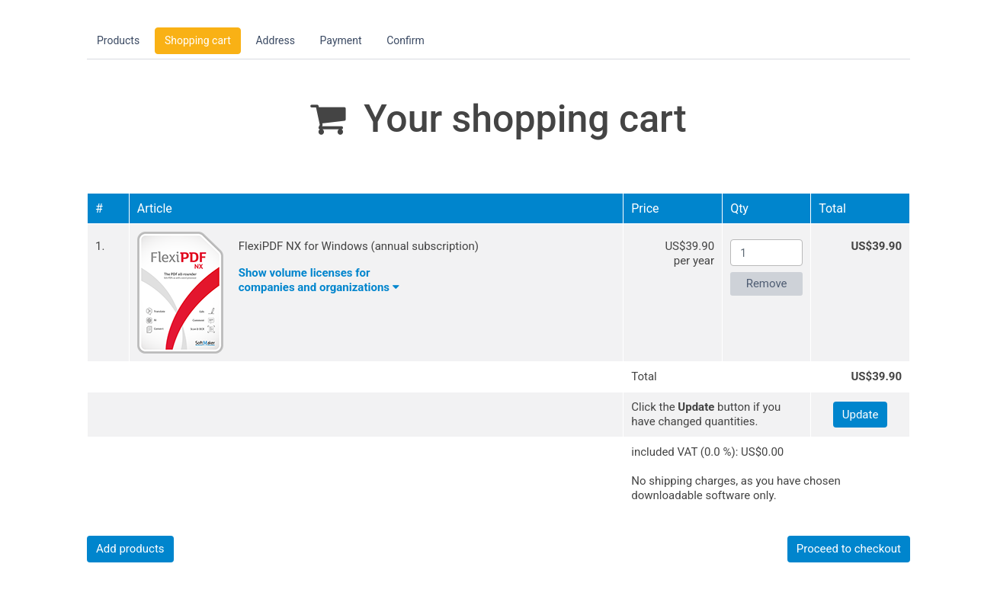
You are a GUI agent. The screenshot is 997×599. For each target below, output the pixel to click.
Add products (130, 549)
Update (860, 414)
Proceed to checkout (849, 549)
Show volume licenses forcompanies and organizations (319, 280)
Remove (766, 283)
